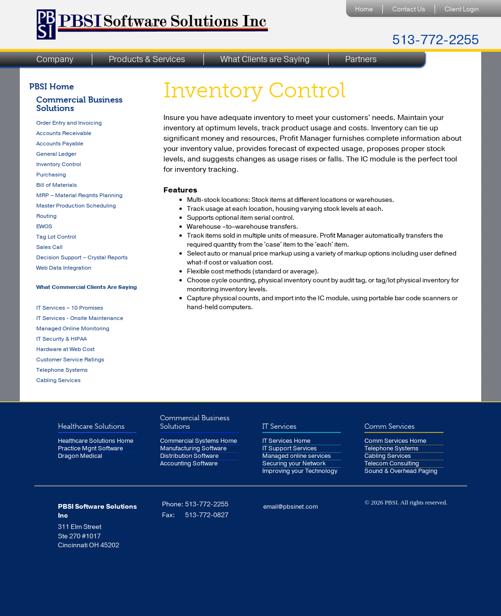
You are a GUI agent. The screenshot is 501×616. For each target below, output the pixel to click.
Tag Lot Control (56, 236)
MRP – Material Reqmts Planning (79, 195)
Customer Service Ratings (70, 359)
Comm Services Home (395, 441)
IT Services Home (286, 441)
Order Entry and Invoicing (69, 123)
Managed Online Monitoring (72, 328)
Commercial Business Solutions (79, 104)
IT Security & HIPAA (61, 339)
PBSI (391, 502)
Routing (46, 216)
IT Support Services (289, 448)
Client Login (461, 9)
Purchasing (51, 174)
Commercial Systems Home (198, 441)
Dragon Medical (80, 456)
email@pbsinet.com (290, 507)
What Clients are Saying (265, 59)
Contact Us (408, 9)
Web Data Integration (63, 268)
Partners (361, 59)
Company (54, 59)
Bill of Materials (56, 185)
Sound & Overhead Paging (400, 471)
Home (364, 9)
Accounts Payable (59, 143)
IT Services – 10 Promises (69, 308)
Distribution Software (189, 456)
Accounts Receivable (63, 133)
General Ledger (56, 154)
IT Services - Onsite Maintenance (79, 318)
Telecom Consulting (391, 463)
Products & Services (147, 59)
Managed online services (296, 456)
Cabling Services (58, 380)
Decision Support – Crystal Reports (82, 257)
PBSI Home (51, 86)
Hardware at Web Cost (65, 349)
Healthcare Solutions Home (95, 441)
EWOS (44, 226)
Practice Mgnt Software (90, 448)
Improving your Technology (299, 471)
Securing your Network (294, 463)
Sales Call (49, 247)
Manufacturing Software (193, 448)
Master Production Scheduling (76, 205)
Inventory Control (58, 164)
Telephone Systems (62, 370)
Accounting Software (189, 463)
